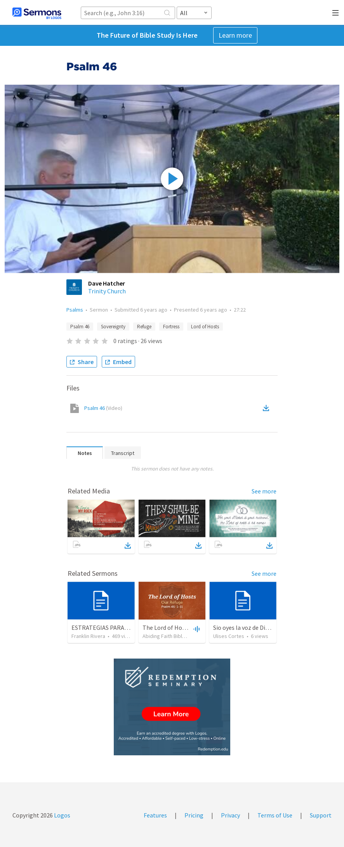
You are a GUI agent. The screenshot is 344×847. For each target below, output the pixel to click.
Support (321, 815)
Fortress (171, 326)
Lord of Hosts (205, 326)
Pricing (193, 815)
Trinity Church (107, 291)
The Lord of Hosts (166, 627)
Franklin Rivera (88, 636)
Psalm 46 (79, 326)
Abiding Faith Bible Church (172, 636)
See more (264, 491)
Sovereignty (113, 326)
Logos (61, 815)
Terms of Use (274, 815)
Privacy (230, 815)
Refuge (144, 326)
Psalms (74, 309)
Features (155, 815)
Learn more (235, 35)
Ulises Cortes (228, 636)
